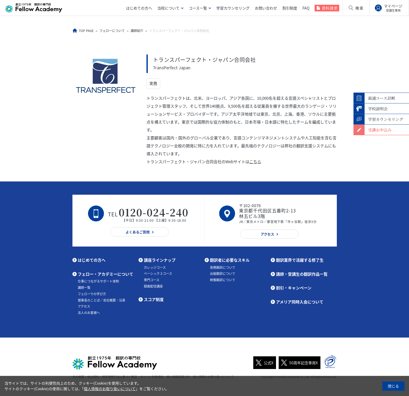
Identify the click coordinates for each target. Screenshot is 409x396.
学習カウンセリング (233, 8)
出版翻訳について (222, 273)
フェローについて (112, 30)
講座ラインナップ (160, 260)
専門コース (151, 279)
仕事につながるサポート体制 (98, 281)
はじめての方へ (139, 8)
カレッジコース (155, 267)
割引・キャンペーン (293, 288)
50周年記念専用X (298, 362)
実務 (153, 84)
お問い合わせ (266, 8)
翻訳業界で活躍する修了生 (300, 260)
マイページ (393, 8)
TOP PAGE (86, 30)
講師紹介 (137, 30)
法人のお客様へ (89, 312)
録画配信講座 (153, 286)
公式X (263, 362)
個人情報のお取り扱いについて (110, 388)
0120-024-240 (154, 212)
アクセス (84, 306)
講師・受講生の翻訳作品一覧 (302, 274)
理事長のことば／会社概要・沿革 (101, 300)
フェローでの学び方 (92, 294)
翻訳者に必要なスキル (230, 260)
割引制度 (289, 8)
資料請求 (330, 8)
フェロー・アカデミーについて (105, 274)
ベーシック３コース (158, 273)
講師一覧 (84, 287)
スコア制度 (154, 299)
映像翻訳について (222, 279)
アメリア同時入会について (299, 302)
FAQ (305, 8)
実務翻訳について (222, 267)
